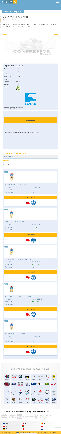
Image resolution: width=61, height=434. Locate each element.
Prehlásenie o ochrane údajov (40, 411)
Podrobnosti (31, 197)
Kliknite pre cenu (30, 120)
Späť (56, 19)
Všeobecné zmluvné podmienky (22, 411)
